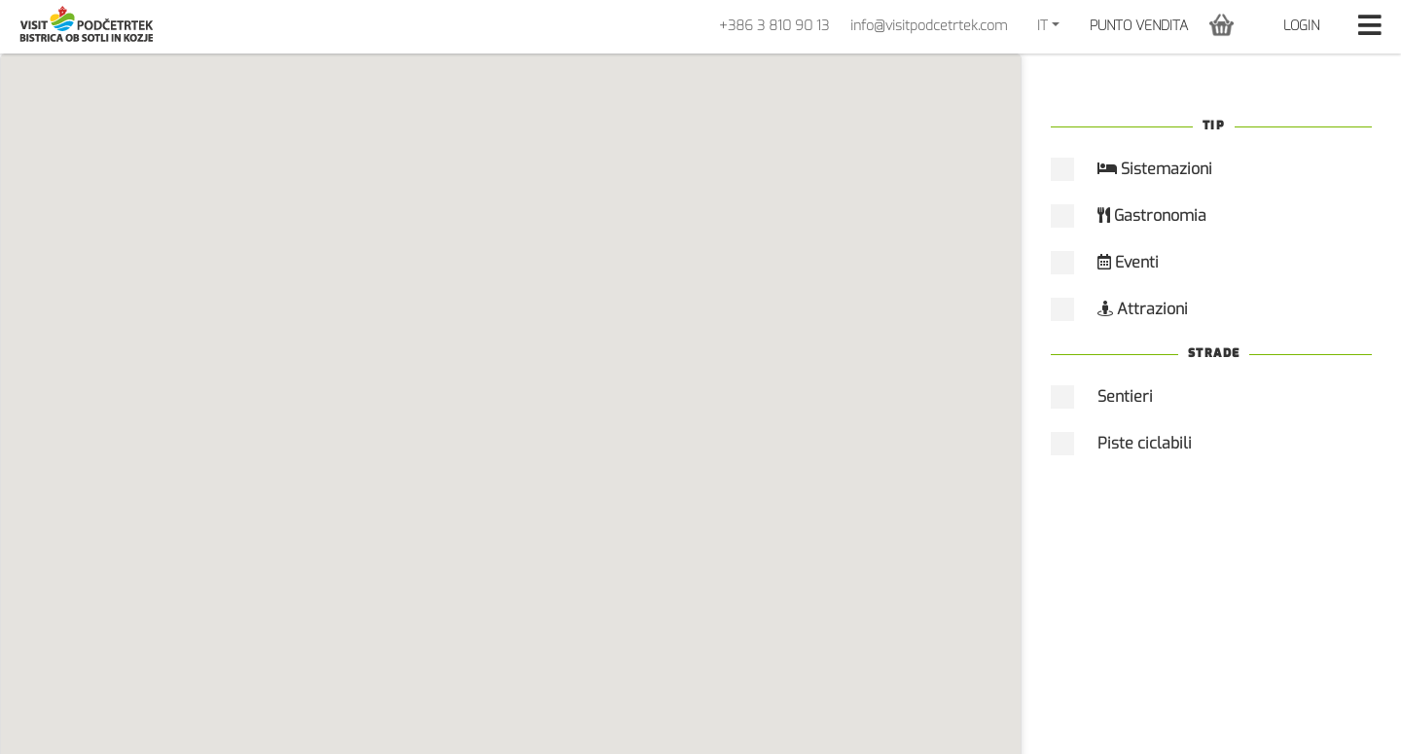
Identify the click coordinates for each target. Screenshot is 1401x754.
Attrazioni (1142, 309)
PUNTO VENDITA (1139, 26)
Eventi (1128, 262)
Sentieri (1125, 396)
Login (1301, 26)
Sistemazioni (1154, 169)
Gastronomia (1151, 215)
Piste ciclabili (1144, 443)
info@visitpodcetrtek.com (928, 26)
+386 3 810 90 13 (774, 26)
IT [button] (1042, 26)
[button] (1221, 25)
